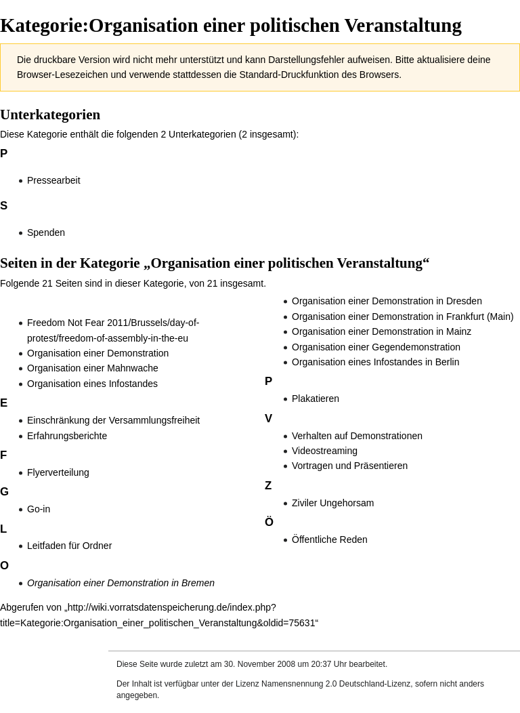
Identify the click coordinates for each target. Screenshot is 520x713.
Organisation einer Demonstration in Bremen (121, 582)
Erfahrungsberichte (67, 435)
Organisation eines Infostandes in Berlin (375, 361)
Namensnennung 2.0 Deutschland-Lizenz (335, 684)
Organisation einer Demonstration (98, 353)
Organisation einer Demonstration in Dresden (387, 301)
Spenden (46, 232)
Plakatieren (315, 398)
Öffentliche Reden (330, 539)
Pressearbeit (54, 180)
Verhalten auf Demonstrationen (357, 435)
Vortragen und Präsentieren (350, 465)
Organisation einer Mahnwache (92, 368)
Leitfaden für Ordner (69, 545)
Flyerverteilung (58, 472)
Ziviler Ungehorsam (333, 502)
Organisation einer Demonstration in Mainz (381, 331)
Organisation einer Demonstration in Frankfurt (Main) (403, 316)
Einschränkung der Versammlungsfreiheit (113, 420)
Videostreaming (325, 450)
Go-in (38, 509)
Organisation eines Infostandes (92, 383)
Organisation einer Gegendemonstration (376, 347)
